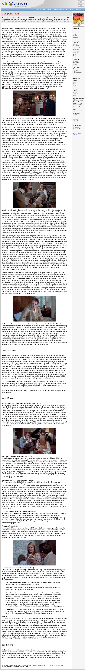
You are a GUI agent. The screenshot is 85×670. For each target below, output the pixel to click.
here (54, 124)
